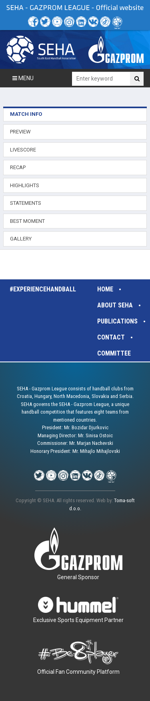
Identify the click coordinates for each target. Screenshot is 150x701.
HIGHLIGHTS (24, 185)
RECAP (18, 167)
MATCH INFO (26, 114)
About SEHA (115, 305)
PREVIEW (20, 132)
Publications (117, 321)
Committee (114, 353)
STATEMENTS (25, 203)
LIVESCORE (23, 150)
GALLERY (21, 239)
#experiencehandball (43, 289)
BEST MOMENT (27, 221)
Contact (111, 337)
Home (105, 289)
